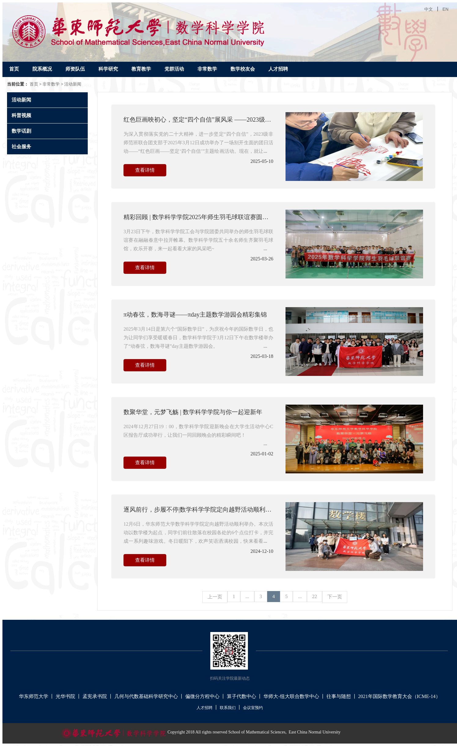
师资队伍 (75, 69)
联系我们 (228, 707)
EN (445, 9)
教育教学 (141, 69)
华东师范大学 (33, 696)
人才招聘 (278, 69)
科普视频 (21, 115)
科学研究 (108, 69)
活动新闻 (72, 84)
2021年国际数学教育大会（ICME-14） (399, 696)
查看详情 (145, 170)
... (247, 596)
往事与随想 (338, 696)
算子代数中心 (241, 696)
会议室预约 (253, 707)
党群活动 (174, 69)
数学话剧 (21, 131)
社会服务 (21, 146)
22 (314, 596)
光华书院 (65, 696)
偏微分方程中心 (202, 696)
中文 (428, 9)
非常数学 (207, 69)
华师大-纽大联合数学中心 (291, 696)
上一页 (215, 596)
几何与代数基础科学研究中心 (146, 696)
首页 (14, 69)
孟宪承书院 (95, 696)
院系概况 (42, 69)
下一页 (334, 596)
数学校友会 (242, 69)
